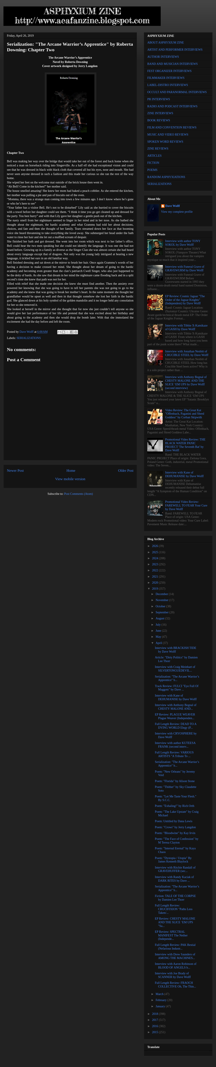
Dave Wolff (172, 206)
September (162, 612)
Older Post (125, 471)
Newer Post (15, 471)
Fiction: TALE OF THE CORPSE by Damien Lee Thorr (175, 897)
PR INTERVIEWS (158, 99)
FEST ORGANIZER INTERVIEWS (169, 71)
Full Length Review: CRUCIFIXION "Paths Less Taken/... (173, 909)
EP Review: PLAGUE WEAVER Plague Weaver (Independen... (175, 716)
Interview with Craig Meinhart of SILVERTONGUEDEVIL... (175, 668)
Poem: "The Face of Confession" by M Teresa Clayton (177, 840)
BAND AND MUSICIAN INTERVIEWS (172, 64)
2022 (155, 570)
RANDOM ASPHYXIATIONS (166, 177)
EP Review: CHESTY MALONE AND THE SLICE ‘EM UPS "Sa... (175, 922)
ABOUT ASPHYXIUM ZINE (165, 42)
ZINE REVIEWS (157, 148)
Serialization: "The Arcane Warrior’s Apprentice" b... (177, 678)
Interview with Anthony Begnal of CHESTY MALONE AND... (175, 706)
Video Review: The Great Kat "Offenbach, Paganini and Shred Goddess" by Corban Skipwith (184, 414)
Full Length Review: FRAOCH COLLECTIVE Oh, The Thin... (175, 984)
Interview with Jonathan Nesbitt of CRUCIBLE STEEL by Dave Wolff (186, 353)
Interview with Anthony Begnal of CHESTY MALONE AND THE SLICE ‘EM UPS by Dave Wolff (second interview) (186, 382)
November (162, 600)
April (159, 643)
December (162, 594)
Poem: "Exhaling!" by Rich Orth (174, 806)
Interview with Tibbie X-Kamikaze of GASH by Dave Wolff (186, 327)
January (161, 1006)
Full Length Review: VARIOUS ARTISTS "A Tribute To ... (174, 754)
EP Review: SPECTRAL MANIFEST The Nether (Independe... (171, 935)
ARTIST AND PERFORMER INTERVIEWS (175, 49)
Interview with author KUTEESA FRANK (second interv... (175, 744)
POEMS (152, 170)
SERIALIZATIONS (29, 338)
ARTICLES (154, 155)
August (160, 618)
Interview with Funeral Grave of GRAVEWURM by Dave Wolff (184, 268)
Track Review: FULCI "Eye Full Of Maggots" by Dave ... (177, 687)
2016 (155, 1026)
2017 (155, 1020)
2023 (155, 564)
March (160, 994)
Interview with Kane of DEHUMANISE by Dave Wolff (184, 474)
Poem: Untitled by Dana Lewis (173, 821)
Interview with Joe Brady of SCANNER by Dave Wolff (173, 975)
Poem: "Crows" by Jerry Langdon (175, 827)
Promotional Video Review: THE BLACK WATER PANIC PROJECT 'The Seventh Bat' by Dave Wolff (185, 445)
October (161, 606)
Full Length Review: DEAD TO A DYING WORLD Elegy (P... (175, 725)
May (159, 636)
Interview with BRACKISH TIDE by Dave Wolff (175, 649)
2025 (155, 552)
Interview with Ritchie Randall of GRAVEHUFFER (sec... (175, 869)
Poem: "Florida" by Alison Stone (175, 781)
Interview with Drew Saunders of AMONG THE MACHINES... (175, 956)
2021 (155, 576)
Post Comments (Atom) (78, 493)
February (161, 1000)
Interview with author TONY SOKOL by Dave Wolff (182, 242)
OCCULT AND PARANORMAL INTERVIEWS (177, 92)
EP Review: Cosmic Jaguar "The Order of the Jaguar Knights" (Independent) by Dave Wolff (185, 300)
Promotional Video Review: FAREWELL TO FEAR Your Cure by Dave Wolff (186, 505)
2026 (155, 546)
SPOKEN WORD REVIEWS (165, 141)
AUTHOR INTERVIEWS (163, 56)
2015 (155, 1032)
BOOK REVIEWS (158, 120)
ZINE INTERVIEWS (160, 113)
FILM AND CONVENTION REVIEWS (172, 127)
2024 (155, 558)
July (158, 624)
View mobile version (70, 479)
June (159, 630)
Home (71, 471)
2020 (155, 582)
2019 (155, 588)
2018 (155, 1013)
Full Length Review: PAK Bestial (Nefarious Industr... (175, 946)
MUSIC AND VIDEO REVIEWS (167, 134)
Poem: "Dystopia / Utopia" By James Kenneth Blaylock (173, 859)
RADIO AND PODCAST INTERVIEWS (172, 106)
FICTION (153, 162)
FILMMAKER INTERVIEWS (165, 78)
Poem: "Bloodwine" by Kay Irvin (175, 833)
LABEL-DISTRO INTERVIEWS (167, 85)
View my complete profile (177, 211)
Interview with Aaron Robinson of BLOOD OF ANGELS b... (175, 965)
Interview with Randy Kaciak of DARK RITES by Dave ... (174, 878)
